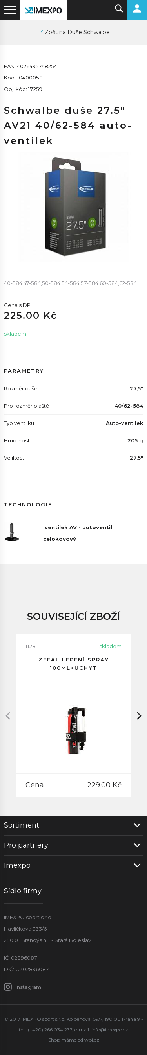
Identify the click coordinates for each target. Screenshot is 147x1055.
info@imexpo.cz (109, 1030)
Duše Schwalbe (88, 32)
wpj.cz (91, 1040)
